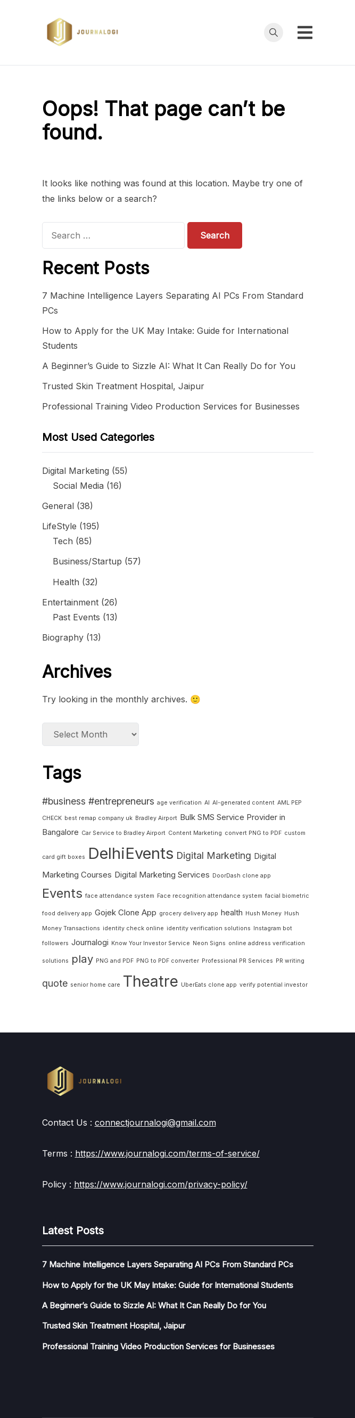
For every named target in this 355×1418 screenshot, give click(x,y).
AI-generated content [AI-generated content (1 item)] (243, 802)
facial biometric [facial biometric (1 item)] (287, 895)
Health (66, 582)
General (58, 506)
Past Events (76, 617)
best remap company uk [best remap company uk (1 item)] (98, 818)
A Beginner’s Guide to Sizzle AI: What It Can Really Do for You (168, 365)
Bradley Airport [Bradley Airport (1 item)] (156, 818)
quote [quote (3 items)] (55, 983)
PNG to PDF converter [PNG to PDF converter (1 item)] (167, 960)
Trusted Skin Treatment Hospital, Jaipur (123, 386)
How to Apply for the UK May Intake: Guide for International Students (167, 1285)
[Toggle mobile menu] (304, 32)
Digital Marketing (75, 470)
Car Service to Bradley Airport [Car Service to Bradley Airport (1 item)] (123, 833)
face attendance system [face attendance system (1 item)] (119, 895)
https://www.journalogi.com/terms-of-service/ (167, 1153)
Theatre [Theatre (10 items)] (150, 981)
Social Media (78, 485)
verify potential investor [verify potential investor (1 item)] (274, 984)
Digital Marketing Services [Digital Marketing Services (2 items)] (162, 875)
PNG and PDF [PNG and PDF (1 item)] (115, 960)
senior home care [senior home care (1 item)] (95, 984)
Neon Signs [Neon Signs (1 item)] (209, 943)
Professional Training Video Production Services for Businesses (171, 406)
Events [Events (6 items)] (62, 893)
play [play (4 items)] (82, 958)
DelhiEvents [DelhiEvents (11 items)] (131, 853)
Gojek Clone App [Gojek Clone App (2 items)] (125, 912)
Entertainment (70, 602)
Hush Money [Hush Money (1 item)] (263, 913)
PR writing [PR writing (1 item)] (290, 960)
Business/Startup (87, 561)
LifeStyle (59, 526)
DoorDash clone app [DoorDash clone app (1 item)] (241, 875)
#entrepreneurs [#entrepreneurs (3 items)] (121, 801)
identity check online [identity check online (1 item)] (133, 928)
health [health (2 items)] (232, 912)
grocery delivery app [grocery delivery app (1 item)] (188, 913)
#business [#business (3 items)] (64, 801)
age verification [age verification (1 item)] (179, 802)
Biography (63, 637)
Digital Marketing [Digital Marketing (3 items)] (213, 855)
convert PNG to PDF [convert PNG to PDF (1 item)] (253, 833)
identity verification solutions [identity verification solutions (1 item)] (209, 928)
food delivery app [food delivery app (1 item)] (67, 913)
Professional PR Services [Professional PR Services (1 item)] (237, 960)
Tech (63, 541)
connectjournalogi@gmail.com (155, 1122)
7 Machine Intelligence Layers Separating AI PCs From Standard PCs (167, 1264)
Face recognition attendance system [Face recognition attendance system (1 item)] (209, 895)
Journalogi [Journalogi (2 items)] (90, 942)
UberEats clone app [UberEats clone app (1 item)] (209, 984)
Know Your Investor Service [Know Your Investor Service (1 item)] (150, 943)
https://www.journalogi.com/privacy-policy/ (160, 1184)
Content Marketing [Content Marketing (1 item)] (195, 833)
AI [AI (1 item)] (207, 802)
